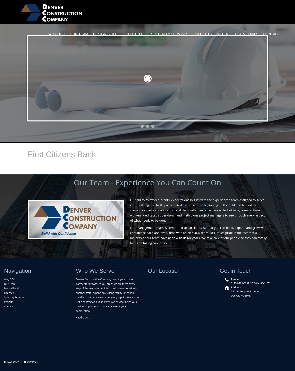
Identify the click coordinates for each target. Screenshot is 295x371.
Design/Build (11, 288)
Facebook (11, 361)
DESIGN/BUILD (105, 34)
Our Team (10, 284)
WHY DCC (56, 34)
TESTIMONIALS (245, 34)
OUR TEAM (79, 34)
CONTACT (271, 34)
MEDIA (222, 34)
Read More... (83, 317)
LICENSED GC (134, 34)
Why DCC (9, 279)
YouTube (31, 361)
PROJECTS (202, 34)
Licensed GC (11, 293)
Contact (8, 306)
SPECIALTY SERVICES (169, 34)
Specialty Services (14, 297)
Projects (8, 302)
